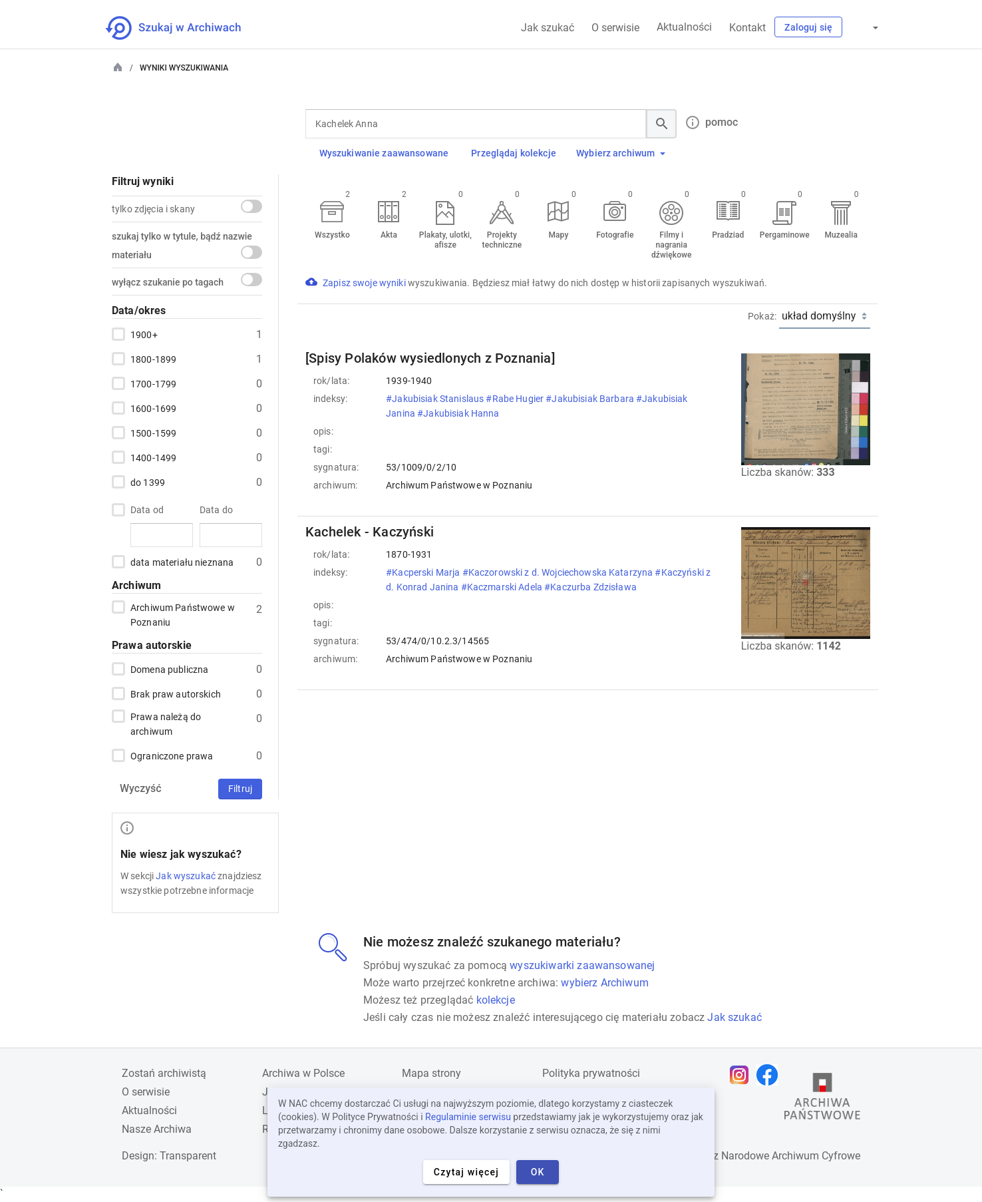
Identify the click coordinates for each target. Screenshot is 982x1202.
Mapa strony (431, 1073)
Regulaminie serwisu (468, 1116)
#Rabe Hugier (516, 398)
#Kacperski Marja (424, 572)
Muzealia (841, 235)
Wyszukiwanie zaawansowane (384, 153)
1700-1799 (153, 383)
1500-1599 (153, 432)
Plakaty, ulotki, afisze (445, 240)
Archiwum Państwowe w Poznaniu (182, 614)
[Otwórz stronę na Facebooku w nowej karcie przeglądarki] (770, 1075)
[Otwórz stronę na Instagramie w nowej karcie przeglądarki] (742, 1075)
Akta (389, 235)
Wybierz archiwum (620, 153)
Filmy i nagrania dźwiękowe (671, 245)
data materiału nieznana (182, 561)
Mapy (558, 235)
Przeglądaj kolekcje (513, 153)
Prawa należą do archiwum (165, 723)
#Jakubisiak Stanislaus (436, 398)
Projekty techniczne (502, 240)
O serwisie (615, 27)
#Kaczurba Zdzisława (591, 587)
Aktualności (684, 27)
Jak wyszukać (186, 876)
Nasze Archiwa (157, 1129)
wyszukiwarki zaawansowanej (582, 965)
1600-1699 (153, 408)
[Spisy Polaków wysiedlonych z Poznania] (430, 358)
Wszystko (332, 235)
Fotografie (614, 235)
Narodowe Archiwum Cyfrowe (790, 1155)
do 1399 (147, 482)
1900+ (144, 334)
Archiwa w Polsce (303, 1073)
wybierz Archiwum (605, 982)
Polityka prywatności (591, 1073)
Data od (147, 509)
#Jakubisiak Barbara (591, 398)
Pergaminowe (785, 235)
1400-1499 (153, 457)
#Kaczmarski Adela (503, 587)
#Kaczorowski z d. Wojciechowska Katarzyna (558, 572)
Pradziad (728, 235)
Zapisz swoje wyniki (365, 283)
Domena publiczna (169, 669)
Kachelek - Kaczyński (369, 532)
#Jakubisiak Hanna (459, 413)
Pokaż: (762, 316)
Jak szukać (547, 27)
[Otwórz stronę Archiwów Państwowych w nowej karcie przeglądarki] (822, 1099)
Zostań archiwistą (164, 1073)
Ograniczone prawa (171, 755)
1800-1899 (153, 358)
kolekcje (495, 1000)
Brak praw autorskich (175, 693)
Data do (216, 509)
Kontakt (747, 27)
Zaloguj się (808, 27)
